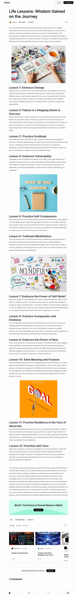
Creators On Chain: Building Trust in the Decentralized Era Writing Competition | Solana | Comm (47, 554)
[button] (13, 22)
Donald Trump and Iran (20, 553)
